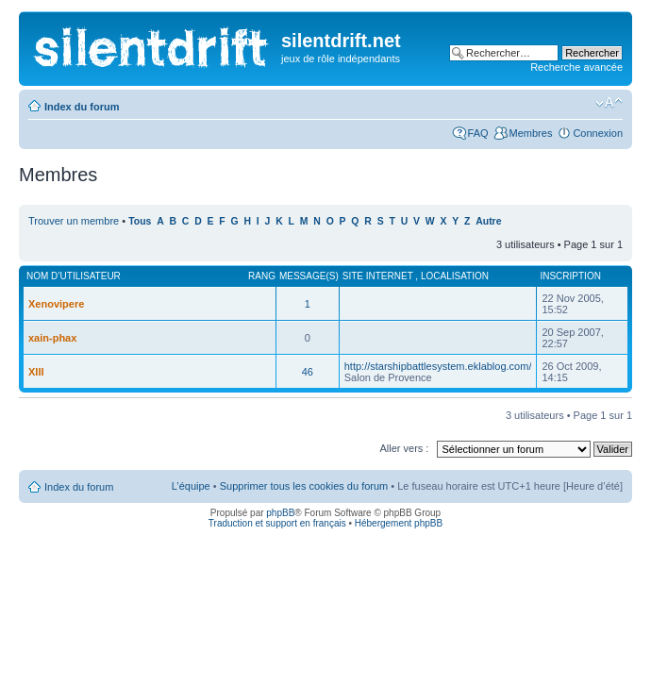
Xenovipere (56, 304)
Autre (488, 221)
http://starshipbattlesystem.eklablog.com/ (438, 366)
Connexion (598, 133)
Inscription (570, 276)
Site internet (379, 276)
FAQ (478, 133)
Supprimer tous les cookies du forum (304, 486)
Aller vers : (403, 448)
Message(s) (309, 276)
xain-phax (52, 337)
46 (307, 371)
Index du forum (81, 106)
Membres (531, 133)
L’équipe (191, 486)
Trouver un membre (75, 220)
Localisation (455, 276)
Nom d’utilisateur (73, 276)
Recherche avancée (576, 67)
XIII (36, 371)
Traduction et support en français (277, 523)
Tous (139, 221)
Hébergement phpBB (398, 523)
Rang (261, 276)
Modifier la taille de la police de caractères (609, 102)
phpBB (280, 513)
